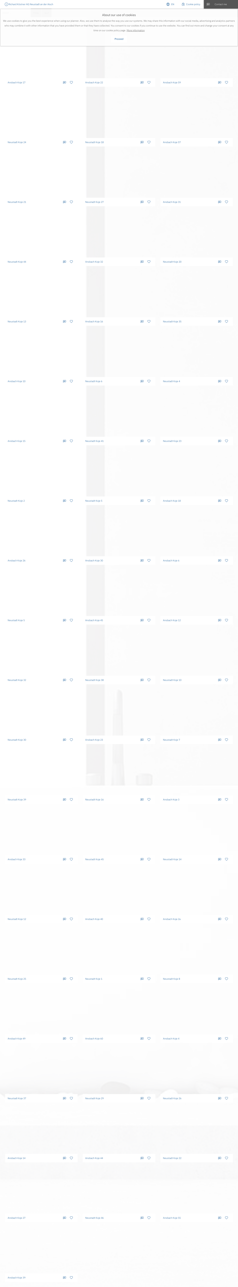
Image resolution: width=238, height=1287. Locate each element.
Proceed (119, 38)
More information (136, 30)
